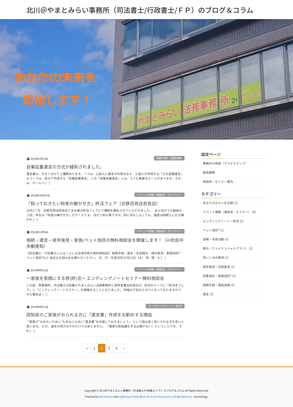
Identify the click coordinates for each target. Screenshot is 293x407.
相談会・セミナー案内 (218, 181)
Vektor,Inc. (187, 396)
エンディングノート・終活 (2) (223, 221)
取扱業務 (209, 172)
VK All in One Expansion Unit (159, 396)
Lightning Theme (129, 396)
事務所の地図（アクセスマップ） (225, 163)
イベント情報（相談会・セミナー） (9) (229, 212)
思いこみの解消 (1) (215, 257)
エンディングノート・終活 (165, 306)
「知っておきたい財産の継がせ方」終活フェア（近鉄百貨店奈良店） (93, 203)
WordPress (106, 396)
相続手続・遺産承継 (169, 158)
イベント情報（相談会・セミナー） (159, 195)
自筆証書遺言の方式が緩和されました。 (65, 166)
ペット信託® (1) (213, 230)
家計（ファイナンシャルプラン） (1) (228, 248)
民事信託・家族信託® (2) (219, 276)
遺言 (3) (208, 294)
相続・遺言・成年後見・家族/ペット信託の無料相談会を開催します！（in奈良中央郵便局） (105, 243)
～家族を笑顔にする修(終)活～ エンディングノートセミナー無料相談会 (95, 278)
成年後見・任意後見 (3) (219, 267)
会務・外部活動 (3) (215, 239)
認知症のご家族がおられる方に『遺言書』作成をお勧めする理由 (89, 314)
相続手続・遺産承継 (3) (219, 285)
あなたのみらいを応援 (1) (220, 203)
